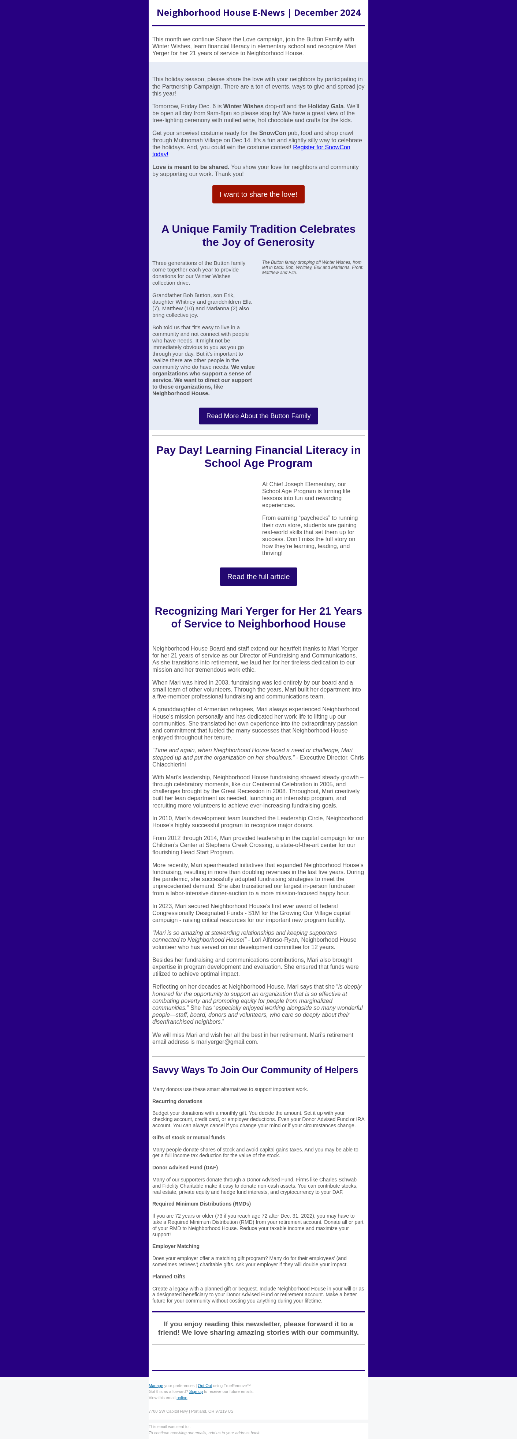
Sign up (196, 1391)
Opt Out (205, 1385)
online (181, 1397)
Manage (156, 1385)
